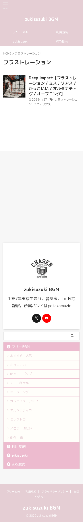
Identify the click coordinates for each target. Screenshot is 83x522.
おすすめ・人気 (21, 356)
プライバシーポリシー (55, 491)
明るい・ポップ (21, 374)
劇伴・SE (16, 437)
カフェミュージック (24, 401)
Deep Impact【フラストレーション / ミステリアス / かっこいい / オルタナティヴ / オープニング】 (53, 86)
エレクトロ (18, 419)
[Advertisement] (41, 198)
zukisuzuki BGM (41, 19)
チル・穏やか (19, 383)
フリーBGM (21, 32)
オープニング (19, 392)
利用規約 (62, 32)
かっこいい (18, 365)
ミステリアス (42, 104)
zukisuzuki (21, 41)
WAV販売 (62, 41)
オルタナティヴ (21, 410)
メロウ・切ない (21, 428)
